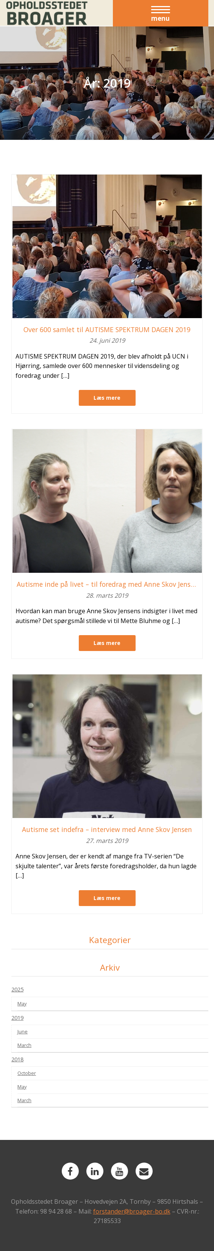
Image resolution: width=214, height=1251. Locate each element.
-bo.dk (161, 1211)
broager (141, 1211)
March (24, 1045)
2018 (17, 1059)
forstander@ (111, 1211)
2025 (17, 989)
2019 (17, 1017)
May (22, 1003)
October (26, 1073)
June (22, 1031)
